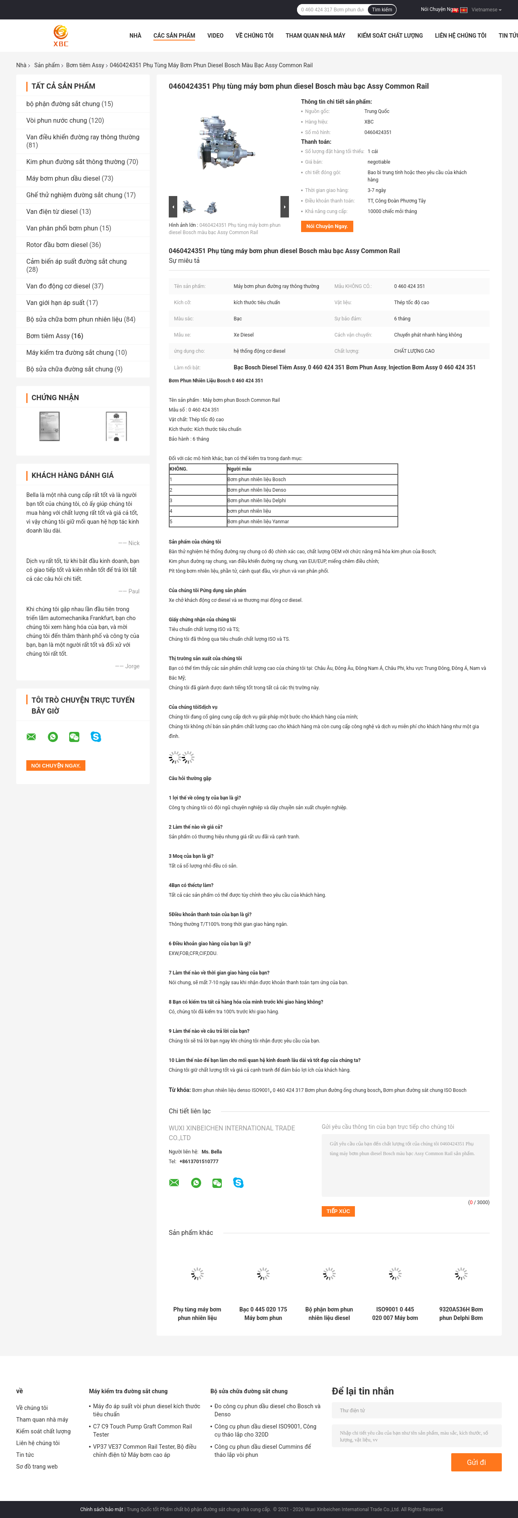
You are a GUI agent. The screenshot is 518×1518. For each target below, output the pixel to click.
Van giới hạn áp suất (55, 303)
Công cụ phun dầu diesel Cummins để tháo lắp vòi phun (262, 1450)
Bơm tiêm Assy (85, 65)
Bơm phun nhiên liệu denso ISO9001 (231, 1090)
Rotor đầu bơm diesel (57, 245)
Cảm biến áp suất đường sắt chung (76, 261)
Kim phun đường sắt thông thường (75, 162)
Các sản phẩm (174, 35)
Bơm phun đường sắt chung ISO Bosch (425, 1090)
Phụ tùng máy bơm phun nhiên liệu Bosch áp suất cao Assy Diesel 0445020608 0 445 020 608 (197, 1314)
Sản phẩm (47, 65)
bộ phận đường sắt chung (63, 104)
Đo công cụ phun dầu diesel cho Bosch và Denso (267, 1410)
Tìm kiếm (382, 10)
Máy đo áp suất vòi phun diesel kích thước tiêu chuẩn (146, 1410)
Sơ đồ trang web (37, 1466)
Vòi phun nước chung (56, 120)
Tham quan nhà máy (316, 35)
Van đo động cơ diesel (58, 286)
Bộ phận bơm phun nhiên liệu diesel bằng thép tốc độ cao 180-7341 (329, 1314)
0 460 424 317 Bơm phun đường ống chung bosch (326, 1090)
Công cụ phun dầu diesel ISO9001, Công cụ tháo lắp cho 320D (265, 1430)
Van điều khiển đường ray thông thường (83, 137)
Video (215, 35)
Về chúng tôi (255, 35)
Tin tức (25, 1455)
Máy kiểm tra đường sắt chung (70, 352)
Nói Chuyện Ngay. (440, 9)
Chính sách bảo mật (101, 1509)
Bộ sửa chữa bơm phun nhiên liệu (74, 319)
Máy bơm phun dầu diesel (63, 178)
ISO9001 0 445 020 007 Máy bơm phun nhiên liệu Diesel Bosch (395, 1314)
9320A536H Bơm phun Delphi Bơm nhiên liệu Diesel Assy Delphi (461, 1314)
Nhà (135, 35)
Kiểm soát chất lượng (390, 35)
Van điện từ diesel (52, 211)
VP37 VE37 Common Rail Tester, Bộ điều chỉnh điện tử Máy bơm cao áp (144, 1450)
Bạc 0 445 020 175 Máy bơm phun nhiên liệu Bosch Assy (263, 1314)
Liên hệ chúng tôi (460, 35)
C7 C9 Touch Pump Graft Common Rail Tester (142, 1430)
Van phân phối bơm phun (62, 228)
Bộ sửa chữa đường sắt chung (69, 369)
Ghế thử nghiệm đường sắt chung (74, 195)
